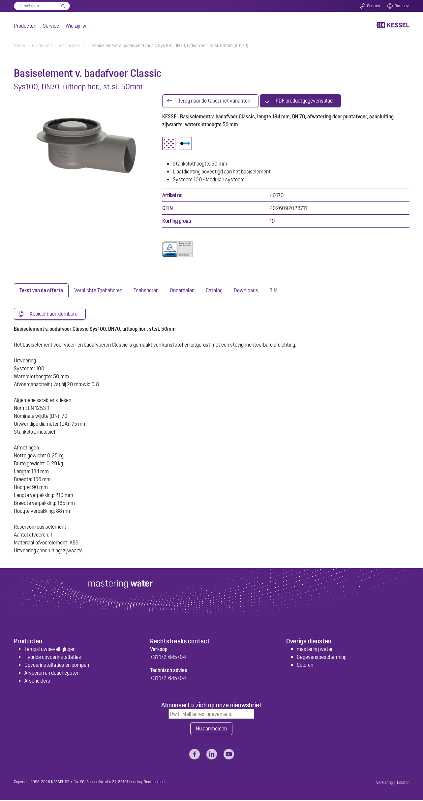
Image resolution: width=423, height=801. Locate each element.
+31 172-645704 (168, 658)
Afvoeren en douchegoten (51, 674)
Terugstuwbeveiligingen (50, 650)
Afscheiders (37, 682)
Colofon (305, 666)
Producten (25, 26)
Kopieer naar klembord (53, 314)
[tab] (41, 290)
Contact (373, 6)
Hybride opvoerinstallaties (52, 658)
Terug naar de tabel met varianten (214, 101)
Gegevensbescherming (322, 658)
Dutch (400, 6)
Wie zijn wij (77, 26)
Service (51, 26)
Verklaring (384, 784)
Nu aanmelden (211, 730)
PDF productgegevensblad (304, 101)
